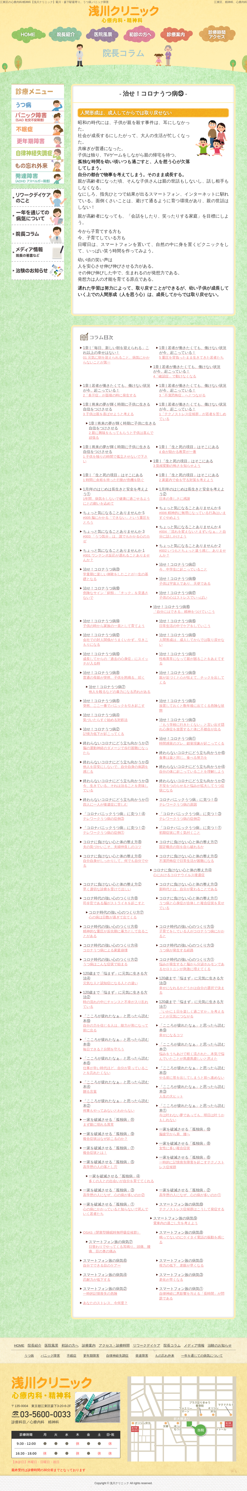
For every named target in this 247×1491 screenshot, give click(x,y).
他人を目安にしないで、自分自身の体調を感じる (116, 767)
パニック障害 (50, 1355)
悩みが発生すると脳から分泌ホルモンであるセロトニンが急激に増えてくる (191, 964)
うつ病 (29, 1355)
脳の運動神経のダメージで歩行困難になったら (116, 748)
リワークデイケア (146, 1345)
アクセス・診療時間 (114, 1345)
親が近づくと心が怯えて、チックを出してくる (191, 677)
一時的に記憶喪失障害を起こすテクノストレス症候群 (191, 1162)
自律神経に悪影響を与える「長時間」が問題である (191, 1293)
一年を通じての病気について (202, 1355)
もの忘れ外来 (164, 1355)
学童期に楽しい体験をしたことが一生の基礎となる (115, 574)
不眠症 (71, 1355)
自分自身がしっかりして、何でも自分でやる (115, 861)
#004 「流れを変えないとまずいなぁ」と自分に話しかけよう (192, 531)
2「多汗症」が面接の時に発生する (116, 390)
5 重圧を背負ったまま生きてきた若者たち (192, 352)
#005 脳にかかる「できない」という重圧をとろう (116, 517)
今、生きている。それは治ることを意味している (116, 785)
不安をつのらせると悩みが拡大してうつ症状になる (192, 785)
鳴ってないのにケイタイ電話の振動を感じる (191, 1237)
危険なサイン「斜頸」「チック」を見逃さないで (115, 593)
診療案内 (89, 1345)
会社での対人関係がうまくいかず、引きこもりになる (115, 639)
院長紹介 (34, 1345)
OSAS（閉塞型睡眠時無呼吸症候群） (112, 1232)
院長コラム (172, 1345)
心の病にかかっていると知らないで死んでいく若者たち (115, 1209)
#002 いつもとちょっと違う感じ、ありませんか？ (192, 550)
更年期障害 (91, 1355)
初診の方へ (70, 1345)
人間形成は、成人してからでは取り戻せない (191, 639)
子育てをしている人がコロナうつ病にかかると (191, 931)
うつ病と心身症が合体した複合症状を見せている (191, 903)
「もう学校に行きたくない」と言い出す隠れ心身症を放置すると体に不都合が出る (191, 724)
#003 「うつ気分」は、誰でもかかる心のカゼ (116, 536)
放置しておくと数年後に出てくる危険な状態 (191, 705)
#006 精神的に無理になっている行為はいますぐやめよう (192, 512)
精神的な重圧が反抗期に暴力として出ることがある (115, 931)
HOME (19, 1345)
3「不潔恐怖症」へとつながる (192, 390)
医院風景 (51, 1345)
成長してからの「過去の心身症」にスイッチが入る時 (115, 658)
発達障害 (141, 1355)
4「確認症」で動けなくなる (186, 371)
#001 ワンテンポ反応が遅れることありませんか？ (116, 555)
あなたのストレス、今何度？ (105, 1303)
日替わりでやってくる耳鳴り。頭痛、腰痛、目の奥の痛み (119, 1246)
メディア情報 (194, 1345)
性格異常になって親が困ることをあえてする (191, 658)
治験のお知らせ (220, 1345)
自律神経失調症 (117, 1355)
